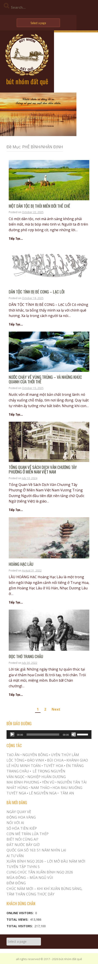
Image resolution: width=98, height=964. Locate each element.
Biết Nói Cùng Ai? (22, 839)
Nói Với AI (15, 822)
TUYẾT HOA (53, 765)
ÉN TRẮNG (75, 765)
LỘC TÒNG (15, 760)
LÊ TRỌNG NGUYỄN (49, 771)
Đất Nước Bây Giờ (23, 844)
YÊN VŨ (48, 782)
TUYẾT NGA (17, 793)
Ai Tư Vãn (15, 855)
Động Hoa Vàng (21, 817)
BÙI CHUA (55, 760)
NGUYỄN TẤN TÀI (72, 782)
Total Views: (18, 919)
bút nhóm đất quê (27, 81)
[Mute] (73, 734)
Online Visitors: (20, 913)
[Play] (12, 734)
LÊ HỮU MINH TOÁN (24, 765)
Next (56, 709)
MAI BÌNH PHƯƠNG (23, 782)
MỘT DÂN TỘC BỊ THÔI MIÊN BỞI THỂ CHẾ (39, 206)
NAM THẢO (40, 787)
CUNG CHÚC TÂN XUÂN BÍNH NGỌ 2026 (40, 872)
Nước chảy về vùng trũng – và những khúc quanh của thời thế (45, 379)
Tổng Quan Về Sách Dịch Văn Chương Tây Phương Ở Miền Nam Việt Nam (43, 469)
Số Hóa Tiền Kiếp (22, 828)
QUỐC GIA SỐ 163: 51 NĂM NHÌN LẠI (36, 850)
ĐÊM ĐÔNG (16, 883)
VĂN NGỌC (16, 776)
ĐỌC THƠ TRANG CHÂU (26, 656)
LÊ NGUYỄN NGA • (44, 793)
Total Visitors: (20, 926)
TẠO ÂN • (14, 754)
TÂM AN (67, 793)
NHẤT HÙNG (17, 787)
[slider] (43, 734)
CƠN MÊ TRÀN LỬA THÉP (28, 833)
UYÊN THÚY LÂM (64, 754)
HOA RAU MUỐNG (67, 787)
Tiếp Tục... (16, 238)
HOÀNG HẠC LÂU (21, 564)
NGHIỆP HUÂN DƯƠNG (46, 776)
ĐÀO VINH (35, 760)
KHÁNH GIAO (77, 760)
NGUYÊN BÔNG (35, 754)
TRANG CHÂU (18, 771)
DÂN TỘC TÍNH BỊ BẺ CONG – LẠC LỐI (36, 291)
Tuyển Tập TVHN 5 (23, 866)
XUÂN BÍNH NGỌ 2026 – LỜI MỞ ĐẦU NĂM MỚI (46, 861)
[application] (49, 734)
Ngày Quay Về (19, 811)
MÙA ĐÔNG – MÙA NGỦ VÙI (30, 877)
